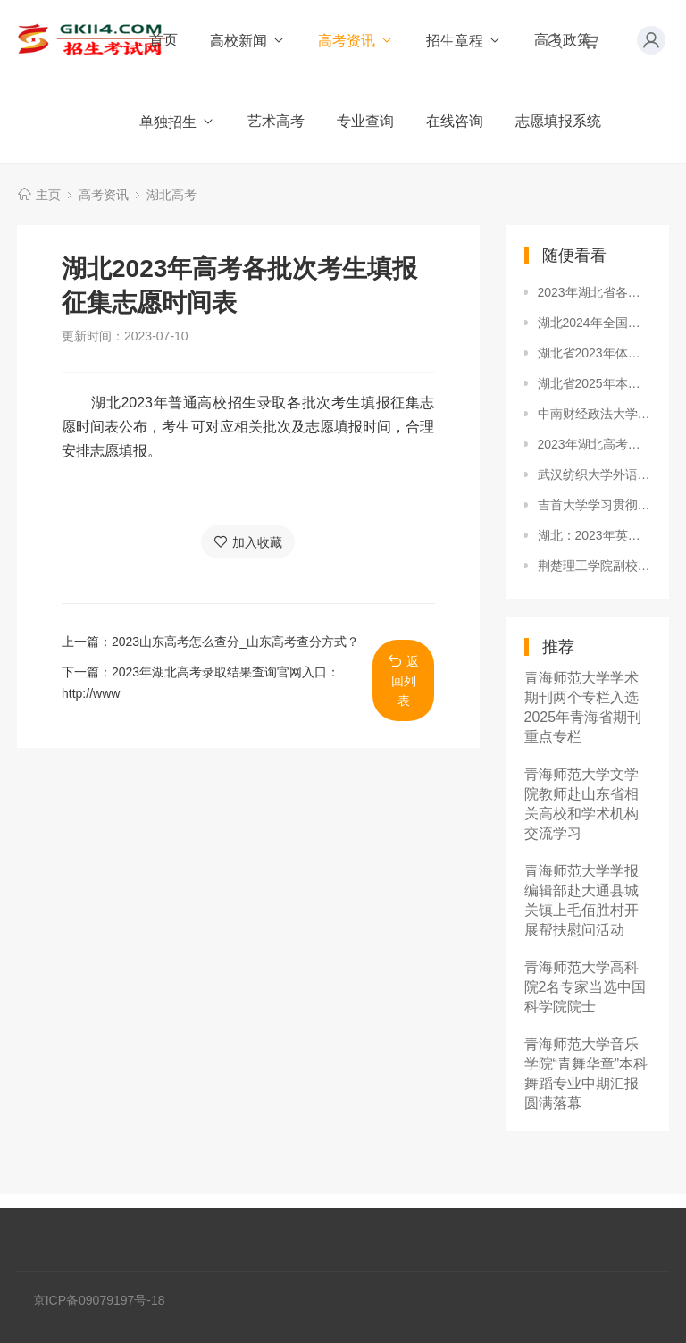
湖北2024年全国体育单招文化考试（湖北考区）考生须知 (595, 322)
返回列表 (403, 680)
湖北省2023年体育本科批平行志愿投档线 (595, 353)
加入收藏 (247, 542)
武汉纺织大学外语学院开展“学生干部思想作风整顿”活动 (595, 474)
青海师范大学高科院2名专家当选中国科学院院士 (585, 987)
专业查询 (365, 121)
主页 (48, 195)
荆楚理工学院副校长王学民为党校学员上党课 (595, 565)
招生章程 (464, 40)
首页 (163, 39)
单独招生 (177, 122)
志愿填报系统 (558, 121)
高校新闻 (248, 40)
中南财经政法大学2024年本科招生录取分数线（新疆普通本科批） (595, 414)
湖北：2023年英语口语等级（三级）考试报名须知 (595, 535)
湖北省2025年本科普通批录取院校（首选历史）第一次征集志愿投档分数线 (595, 383)
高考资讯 (356, 40)
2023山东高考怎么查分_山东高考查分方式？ (235, 641)
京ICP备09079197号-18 (99, 1300)
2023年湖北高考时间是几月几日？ (595, 444)
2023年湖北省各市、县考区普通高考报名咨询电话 (595, 292)
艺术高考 (276, 121)
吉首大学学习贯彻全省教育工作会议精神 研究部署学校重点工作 (595, 505)
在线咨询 (454, 121)
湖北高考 (171, 195)
